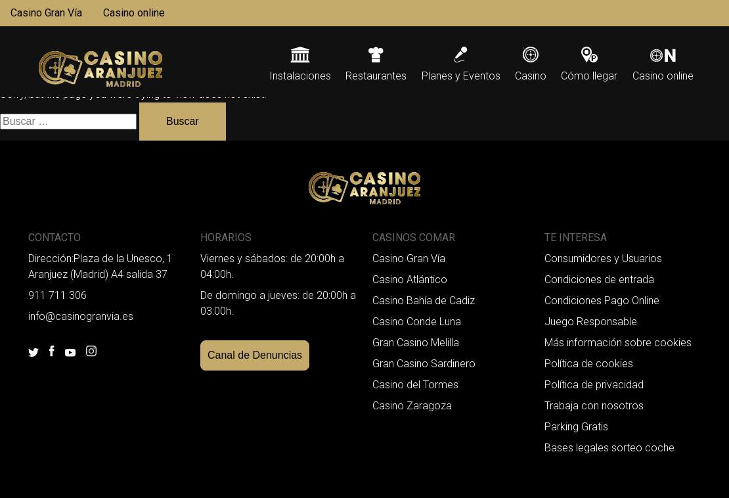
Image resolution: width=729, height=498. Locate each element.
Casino (530, 76)
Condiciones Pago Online (601, 300)
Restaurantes (376, 76)
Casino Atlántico (409, 279)
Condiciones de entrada (599, 279)
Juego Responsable (590, 321)
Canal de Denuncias (255, 355)
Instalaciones (300, 76)
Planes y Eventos (461, 76)
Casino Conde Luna (416, 321)
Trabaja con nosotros (594, 405)
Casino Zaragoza (412, 405)
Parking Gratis (576, 426)
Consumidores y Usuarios (603, 258)
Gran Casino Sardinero (423, 363)
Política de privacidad (594, 384)
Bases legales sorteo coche (609, 447)
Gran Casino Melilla (415, 342)
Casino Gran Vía (46, 13)
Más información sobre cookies (618, 342)
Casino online (134, 13)
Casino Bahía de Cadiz (423, 300)
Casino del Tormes (415, 384)
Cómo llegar (589, 76)
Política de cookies (588, 363)
